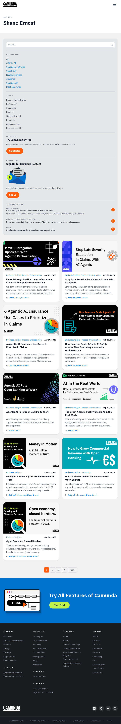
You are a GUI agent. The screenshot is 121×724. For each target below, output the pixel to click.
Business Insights (14, 128)
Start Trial (59, 605)
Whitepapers (39, 656)
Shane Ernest (14, 430)
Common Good (99, 664)
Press (95, 660)
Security (7, 652)
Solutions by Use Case (13, 676)
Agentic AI (11, 63)
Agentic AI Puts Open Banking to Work (27, 411)
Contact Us (98, 672)
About (95, 636)
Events (66, 640)
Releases (10, 120)
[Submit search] (112, 44)
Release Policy (9, 660)
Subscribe (37, 664)
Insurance (10, 79)
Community (11, 108)
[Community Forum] (101, 708)
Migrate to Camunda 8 (43, 692)
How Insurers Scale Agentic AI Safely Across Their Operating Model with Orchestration (86, 347)
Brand (109, 720)
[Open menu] (115, 4)
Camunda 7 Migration (15, 67)
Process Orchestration (16, 100)
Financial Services (14, 75)
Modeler (7, 644)
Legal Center (9, 656)
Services (96, 644)
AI (7, 59)
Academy (37, 644)
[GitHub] (115, 708)
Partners (96, 652)
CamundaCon (12, 83)
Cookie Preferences (37, 720)
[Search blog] (57, 44)
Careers (96, 640)
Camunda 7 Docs (40, 688)
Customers (97, 648)
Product (9, 112)
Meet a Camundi (13, 87)
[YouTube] (108, 708)
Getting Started (13, 116)
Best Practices (39, 648)
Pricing (6, 648)
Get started (14, 151)
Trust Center (98, 668)
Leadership (97, 656)
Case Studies (39, 652)
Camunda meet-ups (71, 644)
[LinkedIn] (94, 708)
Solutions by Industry (12, 672)
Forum (65, 636)
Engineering (11, 104)
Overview (7, 636)
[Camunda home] (10, 4)
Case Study (11, 71)
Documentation (40, 640)
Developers (38, 636)
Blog (35, 660)
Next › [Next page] (72, 570)
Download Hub (39, 676)
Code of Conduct (70, 659)
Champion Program (71, 648)
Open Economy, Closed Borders (24, 541)
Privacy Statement (59, 720)
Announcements (13, 124)
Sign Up (12, 195)
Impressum (95, 720)
